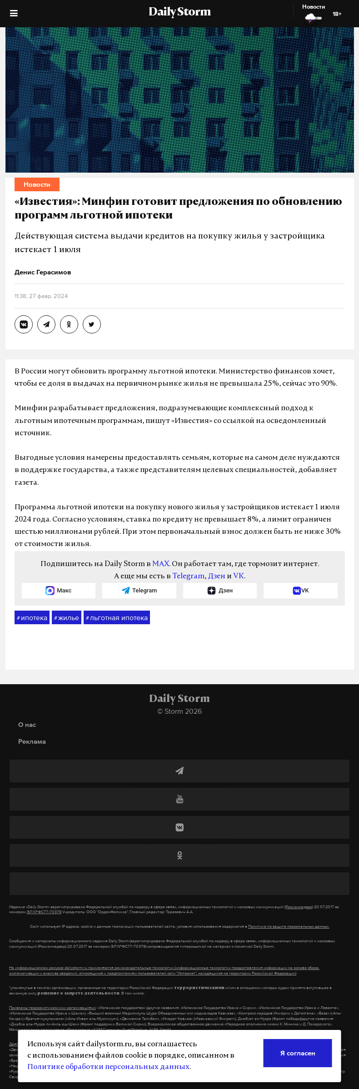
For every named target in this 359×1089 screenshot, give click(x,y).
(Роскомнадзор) (298, 907)
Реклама (32, 741)
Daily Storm (179, 12)
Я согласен (297, 1053)
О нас (27, 724)
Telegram (188, 576)
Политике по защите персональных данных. (288, 926)
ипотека (32, 617)
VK (238, 576)
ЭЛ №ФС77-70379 (44, 912)
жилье (66, 617)
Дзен (216, 576)
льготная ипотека (117, 617)
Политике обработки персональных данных (108, 1067)
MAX (160, 564)
